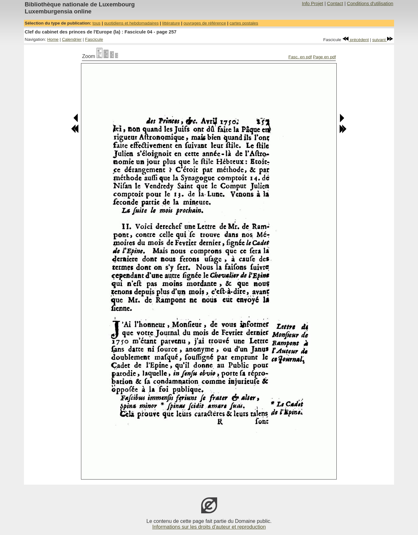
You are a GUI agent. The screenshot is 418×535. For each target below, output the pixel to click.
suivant (382, 39)
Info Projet (312, 3)
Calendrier (72, 39)
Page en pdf (324, 57)
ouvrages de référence (204, 23)
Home (53, 39)
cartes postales (244, 23)
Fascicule (94, 39)
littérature (171, 23)
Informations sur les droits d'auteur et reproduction (209, 527)
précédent (355, 39)
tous (96, 23)
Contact (335, 3)
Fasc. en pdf (300, 57)
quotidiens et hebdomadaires (131, 23)
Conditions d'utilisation (370, 3)
